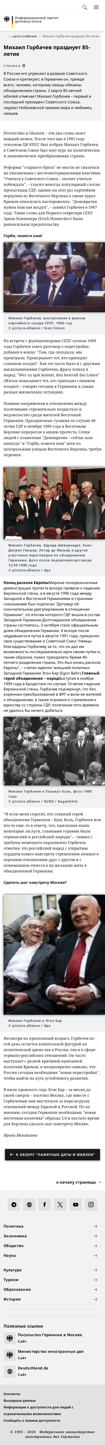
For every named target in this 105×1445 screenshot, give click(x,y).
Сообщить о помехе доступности (32, 1420)
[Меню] (96, 7)
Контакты (12, 1394)
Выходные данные (20, 1400)
